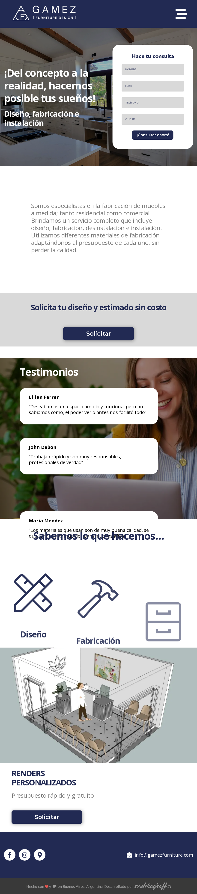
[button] (98, 339)
